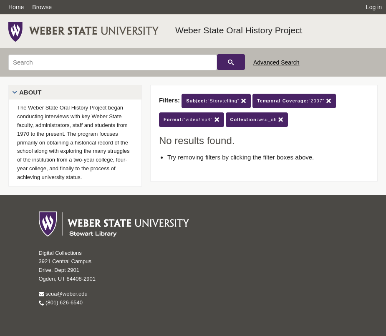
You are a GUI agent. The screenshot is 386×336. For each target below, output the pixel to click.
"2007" (294, 101)
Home (16, 7)
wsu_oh (257, 119)
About (30, 92)
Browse (42, 7)
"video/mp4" (191, 119)
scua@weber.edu (63, 294)
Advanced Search (276, 62)
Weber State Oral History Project (238, 30)
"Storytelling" (216, 101)
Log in (374, 7)
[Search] (112, 62)
